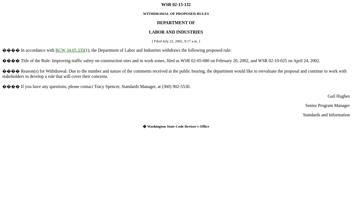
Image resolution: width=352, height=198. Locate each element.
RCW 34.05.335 (70, 50)
